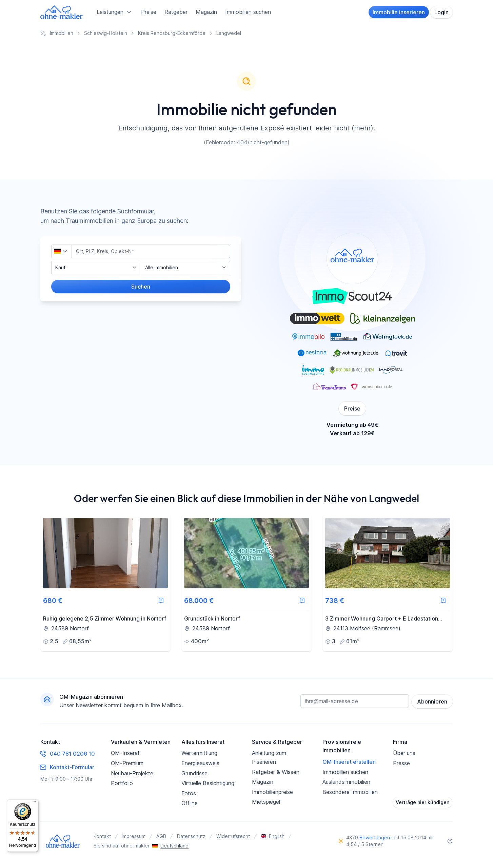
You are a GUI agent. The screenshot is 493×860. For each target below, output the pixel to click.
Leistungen (115, 12)
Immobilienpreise (272, 792)
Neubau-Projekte (132, 773)
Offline (189, 803)
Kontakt (102, 836)
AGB (161, 836)
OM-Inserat (125, 753)
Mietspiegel (266, 801)
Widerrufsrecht (233, 836)
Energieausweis (200, 763)
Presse (401, 763)
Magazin (206, 11)
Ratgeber (176, 11)
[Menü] (34, 803)
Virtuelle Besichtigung (207, 783)
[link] (105, 583)
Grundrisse (194, 773)
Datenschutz (191, 836)
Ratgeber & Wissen (275, 772)
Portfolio (122, 783)
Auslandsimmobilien (346, 781)
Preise (148, 11)
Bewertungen (374, 837)
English (272, 836)
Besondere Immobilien (350, 792)
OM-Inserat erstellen (349, 761)
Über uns (404, 753)
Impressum (133, 836)
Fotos (188, 793)
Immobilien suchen (248, 11)
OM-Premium (127, 763)
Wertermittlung (199, 753)
